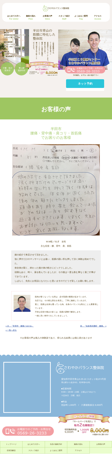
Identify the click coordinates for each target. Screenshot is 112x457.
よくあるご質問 (81, 17)
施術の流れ (30, 17)
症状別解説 (11, 450)
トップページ (11, 444)
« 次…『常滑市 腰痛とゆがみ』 (20, 326)
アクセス (98, 17)
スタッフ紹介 (64, 17)
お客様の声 (47, 17)
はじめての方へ (13, 17)
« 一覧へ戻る (11, 330)
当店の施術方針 (56, 444)
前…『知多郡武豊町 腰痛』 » (93, 326)
